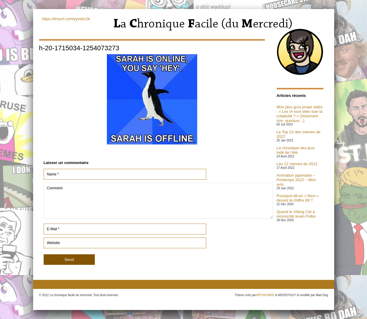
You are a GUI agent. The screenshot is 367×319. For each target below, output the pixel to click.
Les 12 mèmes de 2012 (297, 164)
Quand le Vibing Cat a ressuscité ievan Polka (296, 213)
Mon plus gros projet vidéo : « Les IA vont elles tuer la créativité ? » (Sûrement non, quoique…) (299, 114)
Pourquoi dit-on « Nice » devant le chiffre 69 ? (298, 198)
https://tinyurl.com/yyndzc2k (66, 19)
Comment (158, 201)
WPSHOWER (265, 295)
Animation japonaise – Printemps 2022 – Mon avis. (296, 180)
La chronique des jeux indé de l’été (296, 150)
